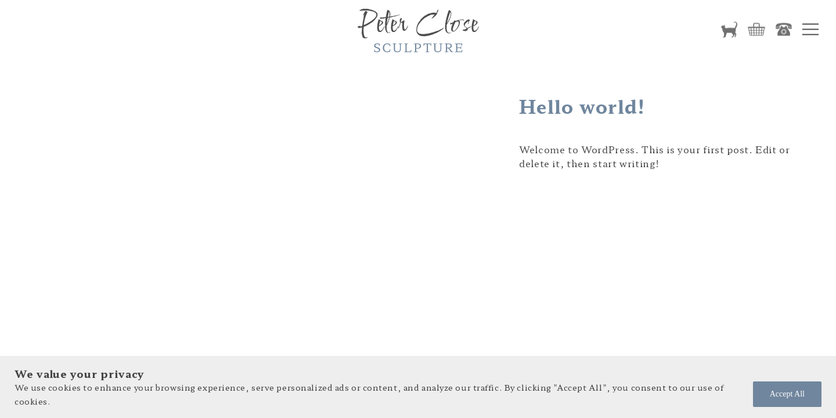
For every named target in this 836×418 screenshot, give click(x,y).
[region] (418, 387)
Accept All (787, 394)
